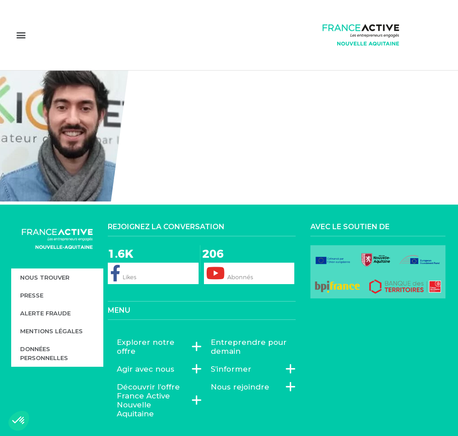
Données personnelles (44, 353)
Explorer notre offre (155, 347)
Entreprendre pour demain (249, 347)
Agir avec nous (148, 369)
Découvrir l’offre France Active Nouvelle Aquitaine (155, 400)
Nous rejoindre (242, 386)
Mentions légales (51, 331)
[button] (20, 34)
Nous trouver (44, 277)
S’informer (233, 369)
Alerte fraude (45, 313)
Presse (31, 295)
